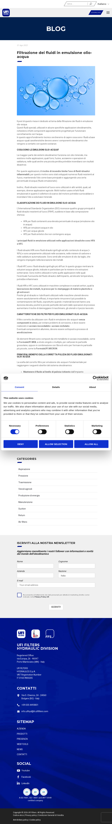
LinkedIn (25, 783)
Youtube (25, 770)
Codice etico (18, 815)
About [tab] (92, 387)
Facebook (26, 777)
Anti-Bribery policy (20, 820)
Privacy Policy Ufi (42, 597)
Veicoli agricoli (25, 489)
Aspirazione (24, 469)
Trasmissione (24, 482)
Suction (22, 508)
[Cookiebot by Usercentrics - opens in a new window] (95, 378)
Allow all (91, 444)
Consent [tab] (19, 387)
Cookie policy (35, 820)
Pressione (23, 476)
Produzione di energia (29, 495)
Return (21, 515)
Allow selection (56, 444)
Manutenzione (25, 502)
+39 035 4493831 (29, 705)
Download (96, 12)
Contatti (22, 754)
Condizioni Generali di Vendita (51, 815)
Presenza (22, 739)
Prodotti (22, 734)
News (20, 749)
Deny (20, 444)
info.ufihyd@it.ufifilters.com (34, 711)
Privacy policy (31, 815)
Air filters (22, 522)
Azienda (21, 728)
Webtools (22, 744)
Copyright (17, 812)
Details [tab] (56, 387)
